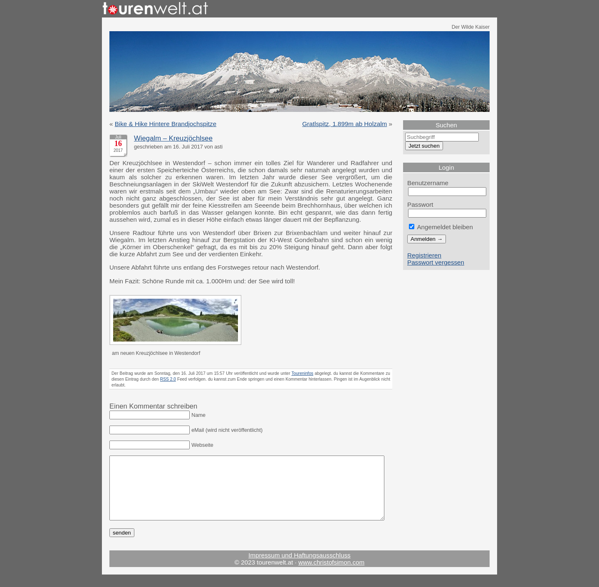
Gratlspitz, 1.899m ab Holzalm (344, 123)
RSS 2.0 (168, 379)
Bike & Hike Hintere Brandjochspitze (165, 123)
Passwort (420, 204)
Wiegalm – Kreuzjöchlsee (173, 138)
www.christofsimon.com (331, 574)
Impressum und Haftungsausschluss (299, 567)
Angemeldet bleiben (441, 226)
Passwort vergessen (435, 262)
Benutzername (427, 182)
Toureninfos (302, 373)
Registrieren (424, 255)
